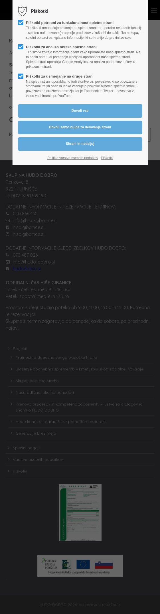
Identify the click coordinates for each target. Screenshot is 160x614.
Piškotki (107, 158)
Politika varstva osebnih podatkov (72, 158)
